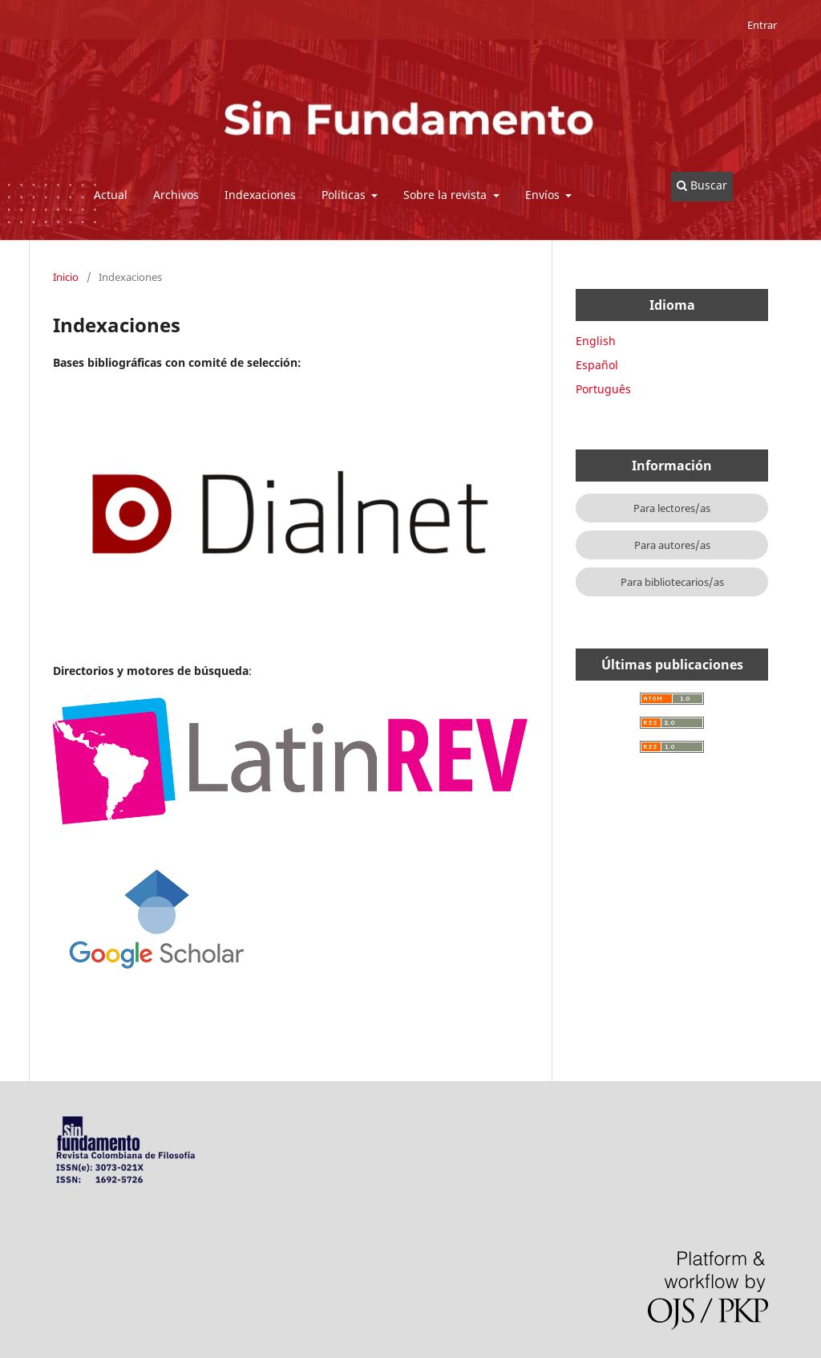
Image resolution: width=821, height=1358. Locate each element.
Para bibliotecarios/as (672, 582)
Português (603, 388)
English (596, 340)
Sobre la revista (446, 194)
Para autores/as (672, 545)
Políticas (345, 194)
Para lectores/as (671, 508)
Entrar (762, 25)
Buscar (702, 185)
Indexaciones (260, 194)
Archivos (176, 194)
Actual (110, 194)
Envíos (544, 194)
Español (597, 364)
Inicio (66, 277)
